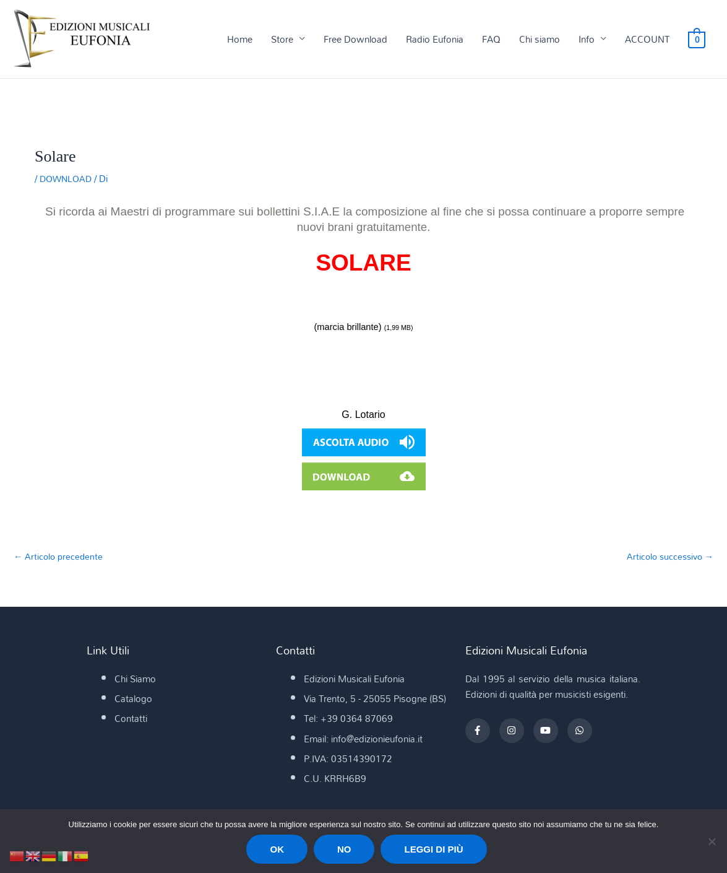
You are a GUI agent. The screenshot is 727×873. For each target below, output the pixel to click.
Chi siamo (540, 39)
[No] (711, 841)
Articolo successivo (667, 557)
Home (240, 39)
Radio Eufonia (435, 39)
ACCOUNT (648, 39)
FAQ (492, 39)
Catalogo (133, 699)
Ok (277, 849)
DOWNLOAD (67, 179)
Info (587, 39)
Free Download (356, 39)
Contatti (130, 719)
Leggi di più (433, 849)
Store (283, 39)
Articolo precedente (60, 557)
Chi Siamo (135, 680)
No (344, 849)
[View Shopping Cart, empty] (697, 39)
